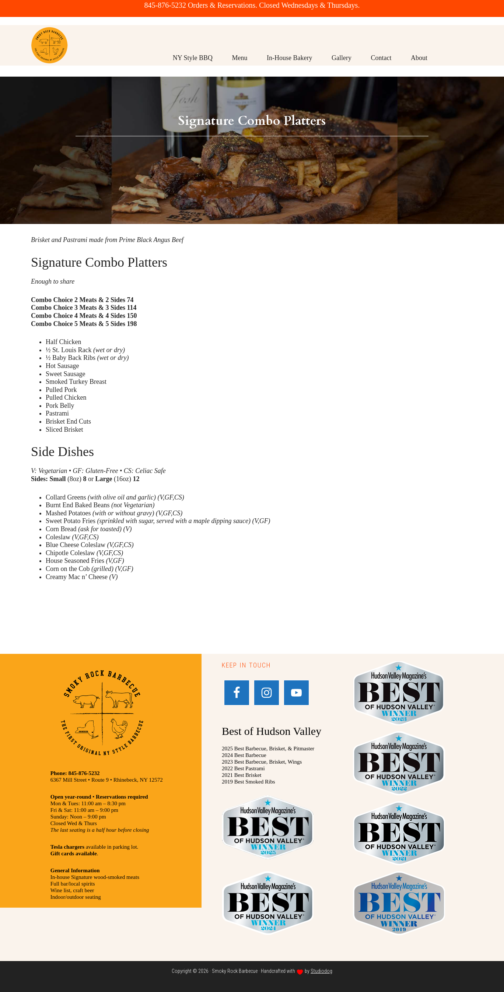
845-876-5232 (165, 5)
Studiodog (321, 971)
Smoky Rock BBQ (49, 56)
